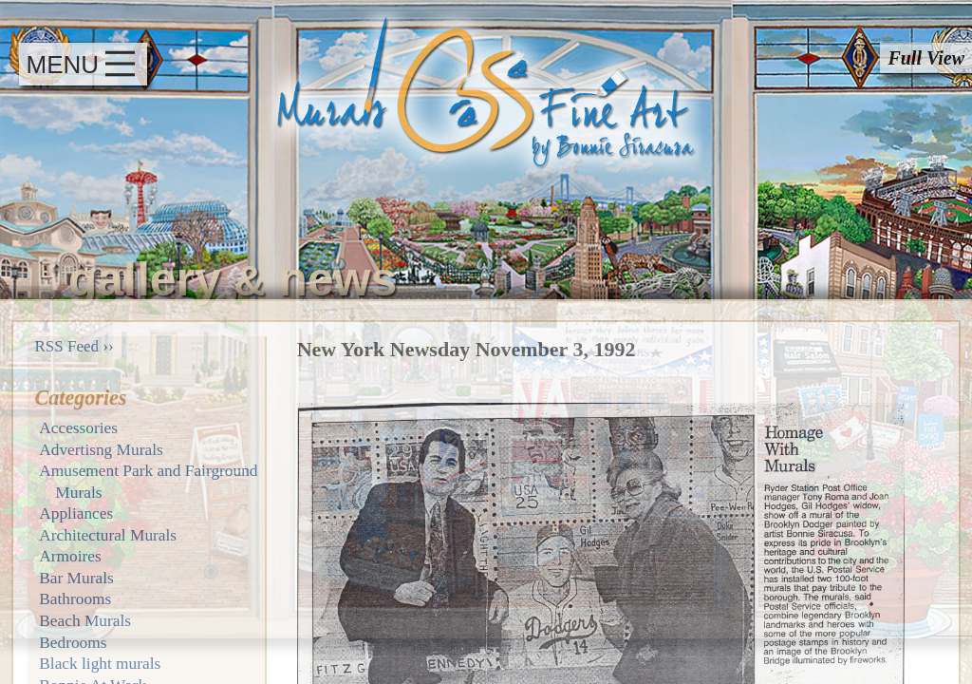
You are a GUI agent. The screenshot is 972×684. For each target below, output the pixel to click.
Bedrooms (72, 643)
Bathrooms (75, 599)
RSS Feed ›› (74, 346)
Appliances (76, 513)
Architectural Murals (108, 535)
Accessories (78, 428)
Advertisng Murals (100, 450)
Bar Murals (76, 578)
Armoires (70, 556)
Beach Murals (85, 621)
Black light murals (99, 664)
